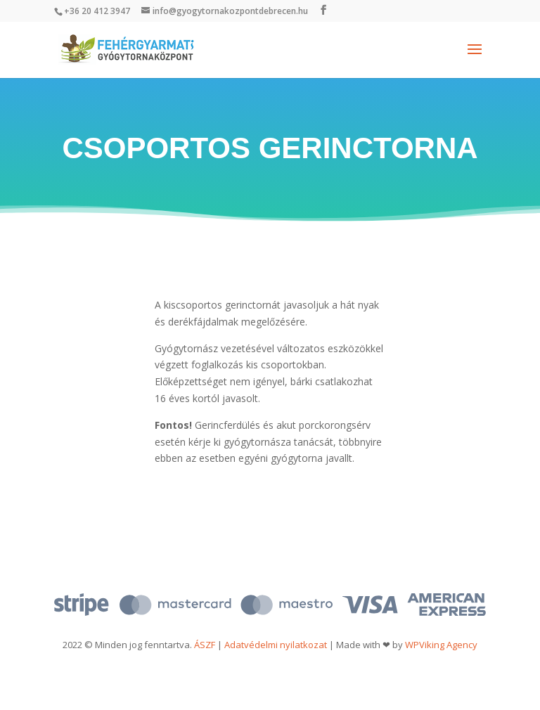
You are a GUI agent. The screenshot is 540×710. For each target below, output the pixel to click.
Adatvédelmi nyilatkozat (275, 644)
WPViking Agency (441, 644)
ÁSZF (204, 644)
